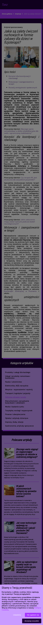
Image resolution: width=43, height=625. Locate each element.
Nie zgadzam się (33, 615)
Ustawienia (17, 615)
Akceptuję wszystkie (32, 621)
